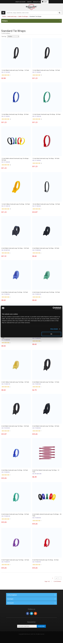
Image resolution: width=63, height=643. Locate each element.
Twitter (31, 613)
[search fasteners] (59, 12)
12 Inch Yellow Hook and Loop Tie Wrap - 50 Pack (16, 204)
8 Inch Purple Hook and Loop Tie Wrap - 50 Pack (15, 560)
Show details (54, 329)
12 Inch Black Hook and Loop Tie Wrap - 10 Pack (15, 70)
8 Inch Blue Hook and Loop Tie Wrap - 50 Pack (15, 470)
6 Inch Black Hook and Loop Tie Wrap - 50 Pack (45, 248)
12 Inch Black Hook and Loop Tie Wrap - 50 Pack (46, 70)
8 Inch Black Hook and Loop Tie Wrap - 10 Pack (45, 382)
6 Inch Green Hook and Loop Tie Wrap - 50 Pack (46, 292)
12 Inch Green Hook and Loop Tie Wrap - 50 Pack (46, 114)
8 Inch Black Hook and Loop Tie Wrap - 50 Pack (45, 426)
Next (59, 578)
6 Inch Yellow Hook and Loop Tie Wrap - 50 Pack (15, 382)
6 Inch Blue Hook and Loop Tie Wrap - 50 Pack (15, 292)
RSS (35, 613)
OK (51, 334)
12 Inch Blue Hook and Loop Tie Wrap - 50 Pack (15, 114)
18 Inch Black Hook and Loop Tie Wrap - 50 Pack (46, 204)
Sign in (29, 2)
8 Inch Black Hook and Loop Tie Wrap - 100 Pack (15, 426)
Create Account (20, 2)
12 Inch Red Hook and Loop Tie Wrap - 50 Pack (45, 158)
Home (4, 16)
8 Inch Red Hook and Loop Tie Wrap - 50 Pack (45, 560)
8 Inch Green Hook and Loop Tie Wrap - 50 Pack (15, 514)
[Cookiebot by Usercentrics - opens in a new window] (54, 308)
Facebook (27, 613)
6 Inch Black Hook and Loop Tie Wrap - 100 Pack (15, 248)
